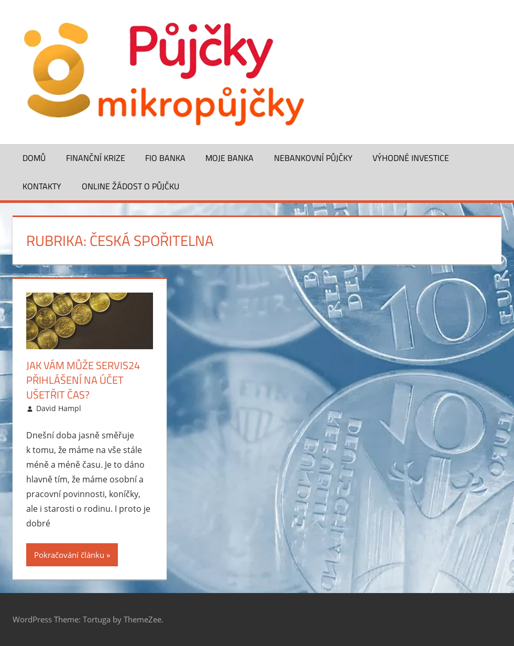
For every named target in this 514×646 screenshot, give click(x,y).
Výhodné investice (411, 158)
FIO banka (165, 158)
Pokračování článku (69, 555)
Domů (34, 158)
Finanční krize (95, 158)
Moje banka (229, 158)
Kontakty (42, 186)
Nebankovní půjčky (313, 158)
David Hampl (58, 408)
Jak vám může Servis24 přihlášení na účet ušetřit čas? (83, 380)
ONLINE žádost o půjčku (130, 186)
